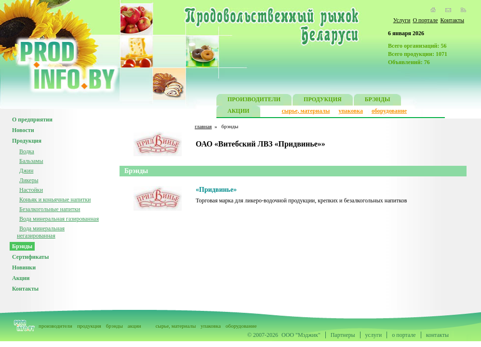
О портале (425, 20)
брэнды (114, 326)
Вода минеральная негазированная (41, 232)
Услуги (402, 20)
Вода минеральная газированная (59, 218)
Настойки (31, 190)
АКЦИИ (238, 112)
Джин (26, 170)
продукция (89, 326)
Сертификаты (30, 257)
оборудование (389, 110)
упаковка (350, 110)
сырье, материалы (306, 110)
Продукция (26, 140)
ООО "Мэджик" (301, 335)
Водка (26, 151)
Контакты (452, 20)
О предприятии (32, 119)
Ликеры (28, 180)
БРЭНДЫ (377, 100)
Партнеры (343, 335)
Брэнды (22, 246)
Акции (20, 278)
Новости (23, 130)
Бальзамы (31, 161)
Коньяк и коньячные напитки (55, 199)
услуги (373, 335)
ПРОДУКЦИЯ (322, 100)
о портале (403, 335)
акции (134, 326)
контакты (437, 335)
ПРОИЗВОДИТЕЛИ (254, 100)
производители (55, 326)
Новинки (24, 267)
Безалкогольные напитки (49, 209)
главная (203, 126)
